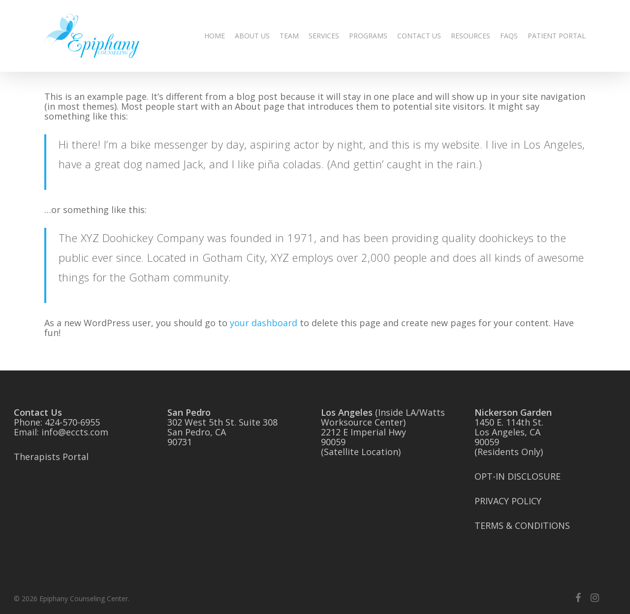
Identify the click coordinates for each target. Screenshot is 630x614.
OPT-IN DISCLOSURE (517, 476)
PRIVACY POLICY (507, 501)
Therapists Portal (51, 456)
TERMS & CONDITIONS (522, 525)
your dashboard (263, 323)
